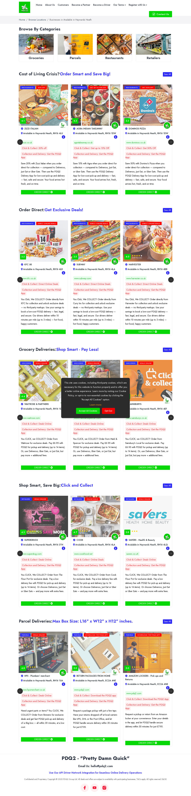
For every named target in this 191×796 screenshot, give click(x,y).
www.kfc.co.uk (81, 278)
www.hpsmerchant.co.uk (85, 689)
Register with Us (138, 4)
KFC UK (78, 264)
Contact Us (160, 14)
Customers (63, 4)
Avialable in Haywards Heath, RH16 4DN (42, 408)
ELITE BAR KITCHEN (33, 128)
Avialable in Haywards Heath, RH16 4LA (146, 269)
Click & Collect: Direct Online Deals (40, 284)
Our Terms (119, 4)
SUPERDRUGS (81, 540)
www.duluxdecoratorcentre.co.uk (37, 686)
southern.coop (29, 418)
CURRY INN (28, 264)
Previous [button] (20, 142)
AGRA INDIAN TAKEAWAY (140, 128)
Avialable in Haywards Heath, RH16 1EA (42, 269)
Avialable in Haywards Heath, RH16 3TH (146, 408)
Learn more (95, 404)
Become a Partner (81, 4)
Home (39, 4)
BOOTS (26, 540)
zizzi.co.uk (79, 142)
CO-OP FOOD (29, 404)
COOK (130, 540)
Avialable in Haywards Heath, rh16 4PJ (41, 680)
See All (167, 74)
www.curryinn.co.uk (31, 278)
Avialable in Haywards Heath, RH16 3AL (42, 133)
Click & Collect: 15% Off (34, 148)
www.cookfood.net (135, 553)
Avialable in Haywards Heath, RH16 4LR (94, 269)
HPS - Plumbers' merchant (87, 675)
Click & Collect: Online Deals (141, 559)
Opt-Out (108, 411)
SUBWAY (131, 264)
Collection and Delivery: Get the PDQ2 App (41, 155)
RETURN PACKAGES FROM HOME (143, 675)
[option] (36, 50)
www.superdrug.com (84, 553)
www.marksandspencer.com (139, 418)
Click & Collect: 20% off (86, 148)
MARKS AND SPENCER (138, 404)
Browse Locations (37, 19)
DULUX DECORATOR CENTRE (37, 675)
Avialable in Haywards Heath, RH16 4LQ (42, 544)
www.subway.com (134, 278)
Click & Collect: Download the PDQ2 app (147, 695)
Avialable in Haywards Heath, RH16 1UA (94, 680)
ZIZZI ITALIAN (81, 128)
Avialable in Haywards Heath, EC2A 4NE (146, 680)
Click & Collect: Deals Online (36, 423)
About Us (50, 4)
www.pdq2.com (133, 689)
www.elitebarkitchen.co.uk (34, 142)
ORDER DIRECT (43, 192)
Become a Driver (101, 4)
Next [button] (171, 142)
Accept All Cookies (88, 411)
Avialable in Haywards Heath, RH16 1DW (146, 133)
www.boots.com (30, 553)
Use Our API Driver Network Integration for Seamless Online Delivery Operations (95, 773)
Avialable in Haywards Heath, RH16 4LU (94, 133)
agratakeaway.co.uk (135, 142)
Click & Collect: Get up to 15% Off (143, 148)
